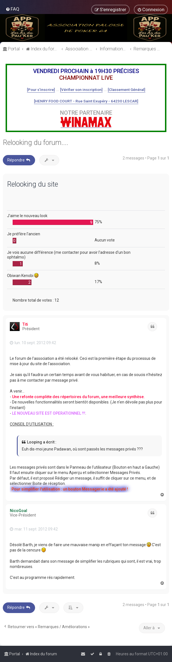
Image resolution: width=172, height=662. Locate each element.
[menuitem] (12, 9)
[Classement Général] (126, 89)
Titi (25, 324)
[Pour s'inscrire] (41, 89)
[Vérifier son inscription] (81, 89)
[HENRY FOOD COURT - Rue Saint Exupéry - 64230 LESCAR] (86, 101)
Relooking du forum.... (35, 142)
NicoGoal (18, 510)
